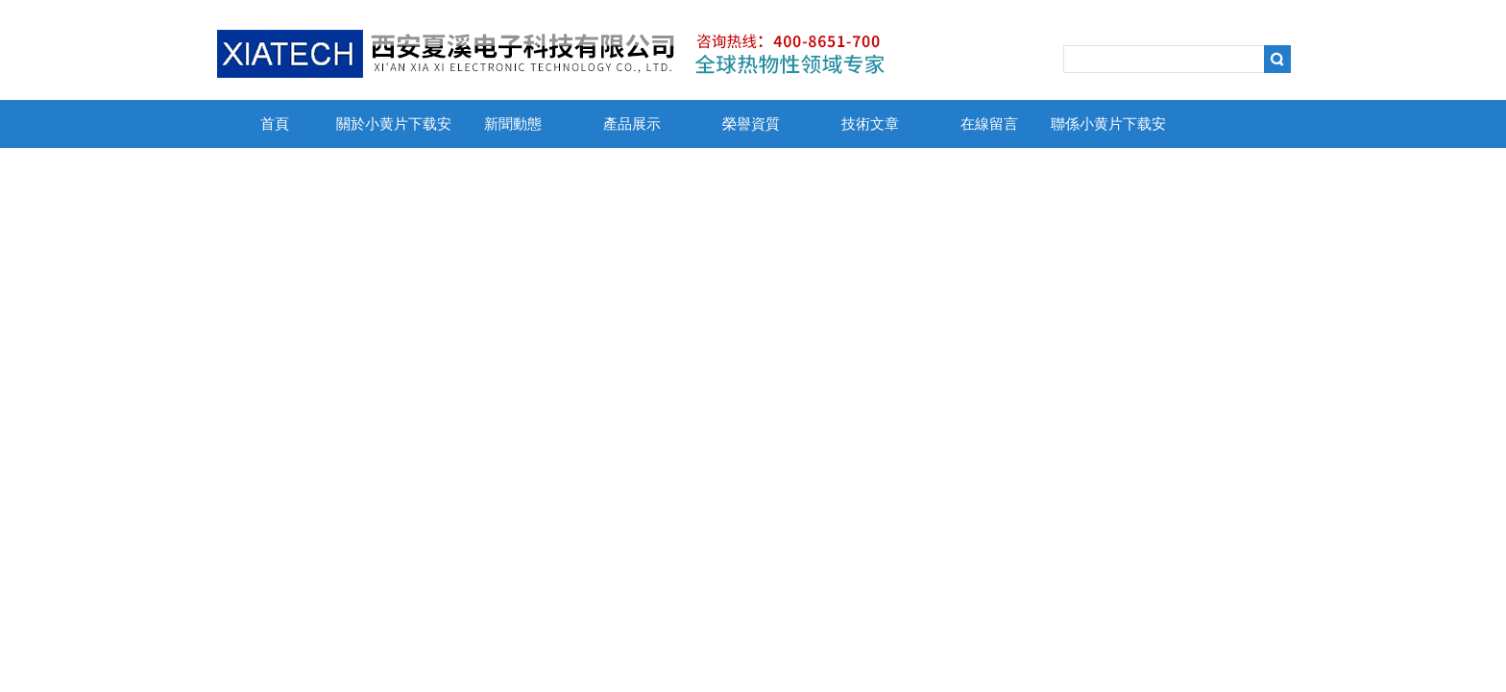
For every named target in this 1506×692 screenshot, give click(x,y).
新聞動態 (513, 124)
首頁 (274, 124)
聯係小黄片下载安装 (1108, 132)
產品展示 (632, 124)
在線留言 (989, 124)
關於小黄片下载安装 (393, 132)
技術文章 (870, 124)
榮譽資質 (751, 124)
